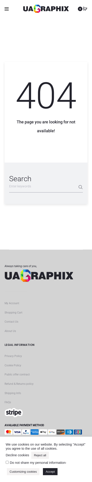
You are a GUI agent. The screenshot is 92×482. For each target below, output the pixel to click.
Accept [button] (50, 471)
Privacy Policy (13, 356)
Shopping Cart (13, 312)
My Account (12, 303)
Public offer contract (17, 374)
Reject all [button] (40, 455)
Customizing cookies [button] (23, 471)
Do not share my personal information (38, 462)
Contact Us (11, 321)
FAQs (8, 402)
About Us (10, 331)
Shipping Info (13, 393)
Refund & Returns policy (19, 383)
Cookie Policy (13, 365)
